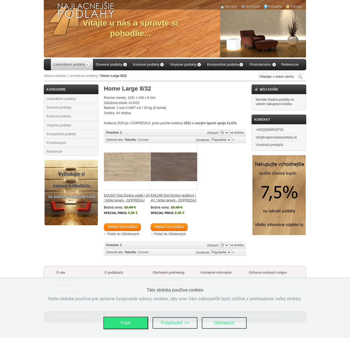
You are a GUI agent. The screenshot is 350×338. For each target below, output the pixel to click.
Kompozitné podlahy (61, 134)
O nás (60, 273)
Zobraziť (212, 132)
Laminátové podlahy (83, 76)
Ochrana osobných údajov (268, 273)
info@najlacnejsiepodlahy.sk (276, 137)
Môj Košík (253, 6)
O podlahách (113, 273)
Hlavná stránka (55, 76)
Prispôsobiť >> (175, 322)
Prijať (126, 322)
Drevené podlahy (58, 107)
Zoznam (143, 139)
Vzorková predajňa (269, 145)
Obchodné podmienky (169, 273)
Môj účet (231, 6)
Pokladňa (275, 6)
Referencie (54, 152)
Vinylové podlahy (58, 125)
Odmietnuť (224, 322)
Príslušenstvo (56, 143)
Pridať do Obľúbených (123, 234)
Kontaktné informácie (216, 273)
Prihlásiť (296, 6)
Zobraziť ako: (115, 139)
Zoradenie (202, 139)
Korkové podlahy (58, 116)
